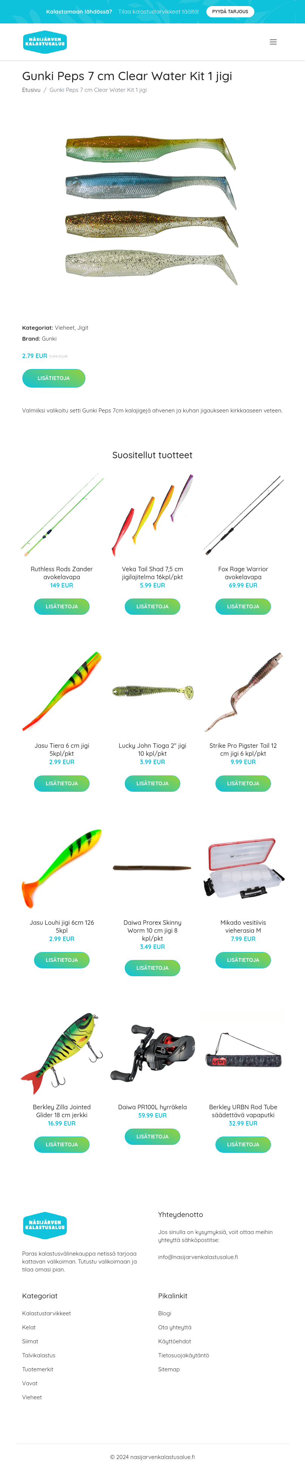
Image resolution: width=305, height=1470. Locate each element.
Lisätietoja (54, 378)
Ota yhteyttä (175, 1327)
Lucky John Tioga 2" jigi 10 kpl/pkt (152, 749)
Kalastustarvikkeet (46, 1313)
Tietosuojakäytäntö (183, 1355)
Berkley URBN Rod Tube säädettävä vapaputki (243, 1111)
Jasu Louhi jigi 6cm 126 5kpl (61, 926)
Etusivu (31, 89)
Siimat (30, 1341)
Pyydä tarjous (230, 11)
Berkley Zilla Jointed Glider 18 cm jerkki (62, 1111)
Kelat (29, 1327)
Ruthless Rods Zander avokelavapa (62, 573)
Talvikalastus (39, 1355)
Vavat (30, 1383)
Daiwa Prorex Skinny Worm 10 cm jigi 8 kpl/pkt (152, 930)
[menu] (274, 42)
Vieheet (64, 327)
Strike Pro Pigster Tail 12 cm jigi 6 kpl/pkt (243, 749)
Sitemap (169, 1369)
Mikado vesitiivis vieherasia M (243, 926)
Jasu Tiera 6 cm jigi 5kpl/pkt (61, 749)
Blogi (165, 1313)
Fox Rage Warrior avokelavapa (243, 573)
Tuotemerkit (38, 1369)
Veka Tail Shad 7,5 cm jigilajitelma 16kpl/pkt (152, 573)
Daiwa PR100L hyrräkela (152, 1107)
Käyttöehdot (174, 1341)
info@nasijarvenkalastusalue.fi (198, 1257)
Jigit (82, 327)
